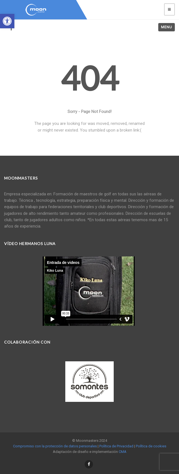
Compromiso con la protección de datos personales (55, 446)
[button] (7, 21)
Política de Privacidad (116, 446)
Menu (166, 27)
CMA (122, 452)
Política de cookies (151, 446)
